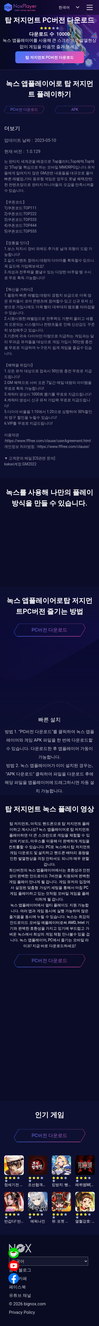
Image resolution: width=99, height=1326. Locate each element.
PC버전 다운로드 (24, 109)
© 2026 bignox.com (27, 1303)
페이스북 (17, 1286)
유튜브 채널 (20, 1295)
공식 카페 (18, 1278)
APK (74, 109)
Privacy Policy (22, 1312)
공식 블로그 (20, 1270)
